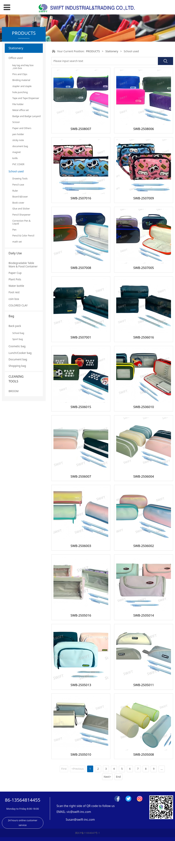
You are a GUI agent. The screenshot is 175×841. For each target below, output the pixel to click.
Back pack (15, 326)
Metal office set (20, 110)
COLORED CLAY (18, 305)
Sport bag (17, 339)
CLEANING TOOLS (16, 378)
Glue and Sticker (21, 208)
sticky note (18, 140)
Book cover (18, 202)
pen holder (18, 134)
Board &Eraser (20, 196)
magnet (16, 152)
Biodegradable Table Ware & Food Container (23, 264)
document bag (20, 146)
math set (17, 241)
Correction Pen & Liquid (21, 222)
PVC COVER (18, 164)
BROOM (13, 391)
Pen (14, 229)
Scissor (16, 122)
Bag (11, 316)
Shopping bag (17, 366)
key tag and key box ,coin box (22, 67)
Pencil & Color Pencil (23, 235)
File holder (18, 104)
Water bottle (16, 286)
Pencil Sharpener (21, 214)
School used (16, 171)
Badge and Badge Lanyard (23, 116)
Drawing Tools (20, 178)
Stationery (16, 48)
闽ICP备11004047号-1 (87, 833)
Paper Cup (15, 273)
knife (15, 158)
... (162, 768)
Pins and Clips (19, 74)
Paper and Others (21, 128)
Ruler (15, 190)
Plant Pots (15, 279)
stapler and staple (22, 86)
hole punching (20, 92)
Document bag (18, 359)
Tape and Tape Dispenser (23, 98)
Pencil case (18, 184)
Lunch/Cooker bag (20, 353)
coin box (14, 299)
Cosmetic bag (17, 346)
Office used (16, 58)
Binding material (21, 80)
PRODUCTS (93, 51)
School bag (18, 333)
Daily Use (15, 253)
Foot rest (14, 292)
